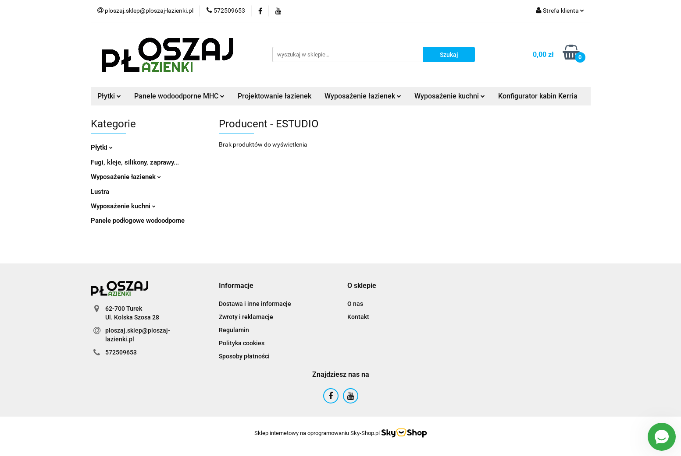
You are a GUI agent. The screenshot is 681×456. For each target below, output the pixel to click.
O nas (355, 303)
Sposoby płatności (244, 356)
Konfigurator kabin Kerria (538, 96)
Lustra (100, 192)
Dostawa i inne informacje (255, 303)
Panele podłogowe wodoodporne (138, 220)
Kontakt (358, 316)
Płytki (109, 96)
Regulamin (234, 329)
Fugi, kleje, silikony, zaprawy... (135, 162)
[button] (236, 286)
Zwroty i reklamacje (246, 316)
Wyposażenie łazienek (362, 96)
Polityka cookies (241, 343)
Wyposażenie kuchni (449, 96)
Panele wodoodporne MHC (179, 96)
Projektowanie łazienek (274, 96)
